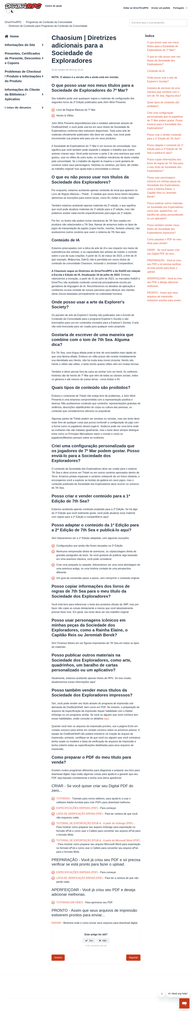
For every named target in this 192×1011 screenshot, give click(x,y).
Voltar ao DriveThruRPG (136, 8)
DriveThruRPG (13, 22)
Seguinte (133, 957)
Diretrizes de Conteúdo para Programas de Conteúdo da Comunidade (48, 26)
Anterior (58, 957)
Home (14, 36)
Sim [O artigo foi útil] (91, 940)
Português (179, 8)
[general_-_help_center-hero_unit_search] (158, 22)
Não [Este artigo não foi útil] (104, 940)
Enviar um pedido (161, 8)
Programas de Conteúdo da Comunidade (49, 22)
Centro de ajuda (53, 6)
